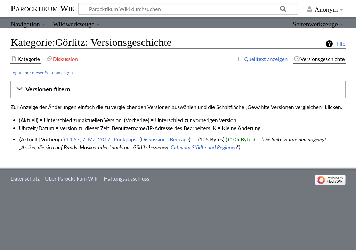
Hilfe (340, 44)
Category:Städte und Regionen (204, 147)
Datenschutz (25, 178)
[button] (177, 89)
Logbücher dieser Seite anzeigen (41, 72)
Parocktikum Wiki (43, 7)
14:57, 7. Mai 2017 (88, 139)
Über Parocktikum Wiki (71, 178)
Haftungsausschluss (126, 178)
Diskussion (153, 139)
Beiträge (179, 139)
